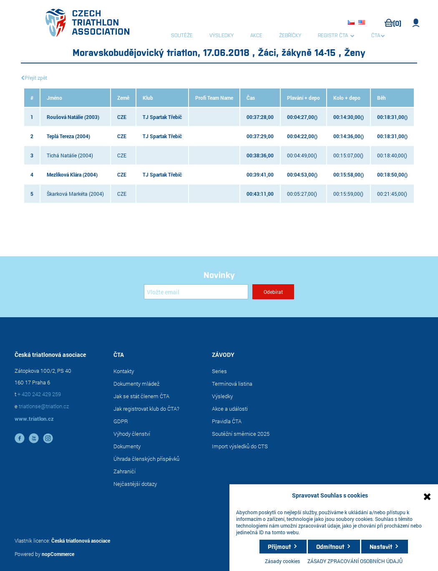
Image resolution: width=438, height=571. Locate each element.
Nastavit (381, 546)
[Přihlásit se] (196, 291)
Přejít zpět (36, 77)
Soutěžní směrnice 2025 (240, 433)
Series (219, 371)
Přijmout (279, 546)
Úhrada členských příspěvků (146, 458)
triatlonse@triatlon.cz (44, 406)
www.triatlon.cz (34, 418)
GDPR (120, 421)
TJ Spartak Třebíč (162, 117)
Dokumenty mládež (136, 383)
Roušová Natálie (65, 117)
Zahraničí (124, 471)
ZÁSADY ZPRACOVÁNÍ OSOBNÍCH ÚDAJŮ (355, 561)
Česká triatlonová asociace (80, 540)
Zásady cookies (282, 561)
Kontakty (123, 371)
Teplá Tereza (60, 136)
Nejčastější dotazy (135, 484)
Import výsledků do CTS (240, 446)
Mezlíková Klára (64, 174)
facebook (20, 438)
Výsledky (222, 396)
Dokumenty (127, 446)
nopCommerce (58, 554)
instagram (48, 438)
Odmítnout (330, 546)
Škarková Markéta (67, 193)
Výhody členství (131, 433)
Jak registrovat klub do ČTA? (146, 408)
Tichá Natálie (62, 155)
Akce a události (230, 408)
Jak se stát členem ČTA (141, 396)
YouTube (34, 438)
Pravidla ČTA (227, 421)
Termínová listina (232, 383)
